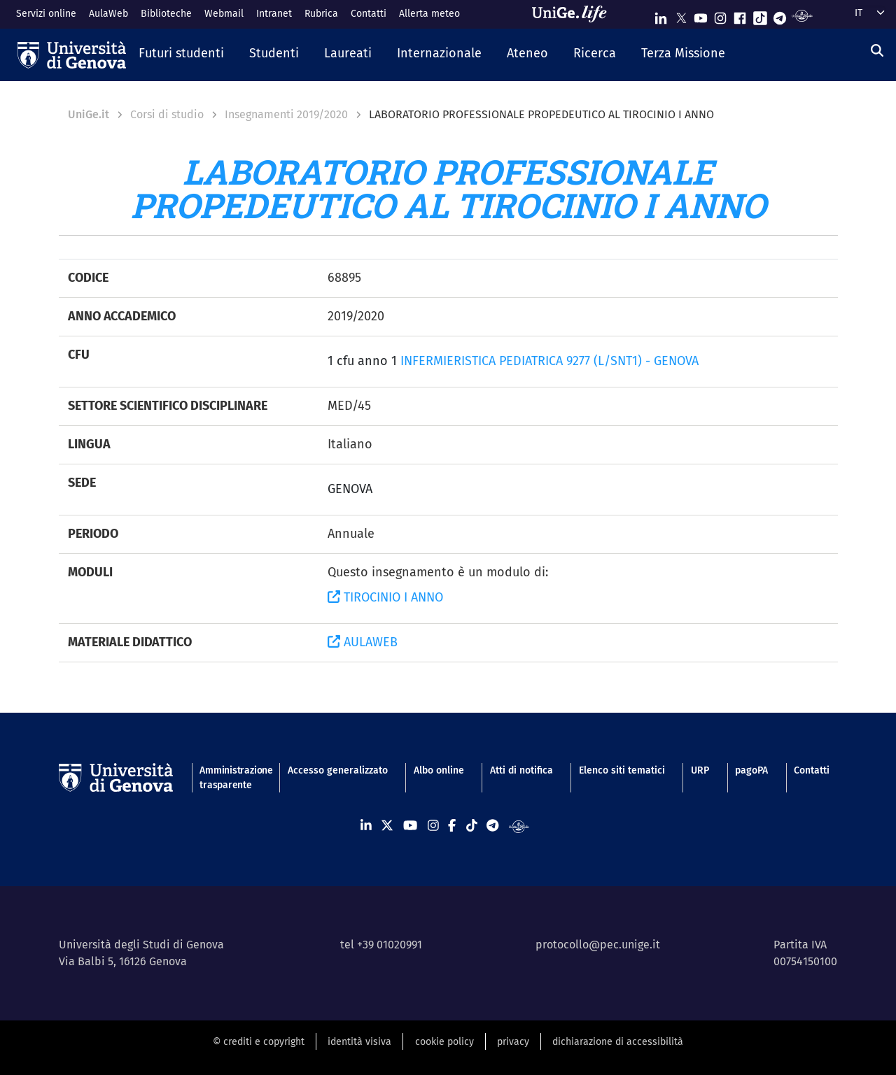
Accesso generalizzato (338, 770)
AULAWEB (363, 642)
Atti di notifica (521, 770)
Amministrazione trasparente (230, 777)
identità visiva (359, 1042)
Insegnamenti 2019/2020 (286, 114)
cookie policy (444, 1042)
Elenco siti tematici (622, 770)
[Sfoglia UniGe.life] (574, 14)
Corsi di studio (167, 114)
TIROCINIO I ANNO (385, 597)
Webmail (224, 14)
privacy (513, 1042)
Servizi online (46, 14)
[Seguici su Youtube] (700, 15)
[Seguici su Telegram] (780, 15)
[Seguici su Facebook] (740, 15)
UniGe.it (88, 114)
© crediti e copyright (258, 1042)
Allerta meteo (429, 14)
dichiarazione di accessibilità (617, 1042)
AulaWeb (108, 14)
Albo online (439, 770)
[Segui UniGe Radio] (802, 15)
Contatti (368, 14)
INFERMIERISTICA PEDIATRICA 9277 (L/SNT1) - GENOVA (549, 361)
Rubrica (321, 14)
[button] (181, 54)
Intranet (274, 14)
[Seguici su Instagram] (720, 15)
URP (700, 770)
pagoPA (751, 770)
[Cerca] (877, 51)
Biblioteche (166, 14)
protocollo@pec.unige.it (598, 944)
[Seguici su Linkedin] (660, 15)
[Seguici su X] (681, 15)
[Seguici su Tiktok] (760, 15)
